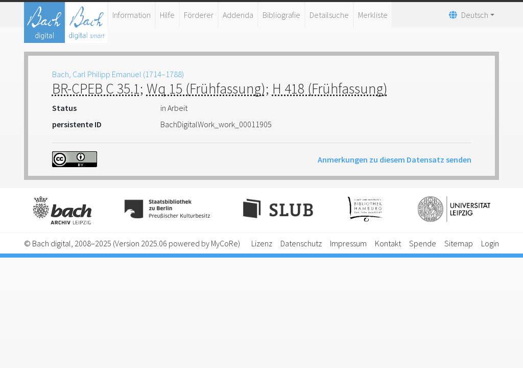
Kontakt (388, 243)
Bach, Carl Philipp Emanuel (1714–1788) (118, 74)
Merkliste (373, 15)
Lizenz (261, 243)
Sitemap (458, 243)
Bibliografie (281, 15)
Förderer (198, 15)
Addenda (238, 15)
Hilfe (167, 15)
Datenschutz (301, 243)
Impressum (348, 243)
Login (490, 243)
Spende (422, 243)
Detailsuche (329, 15)
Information (131, 15)
